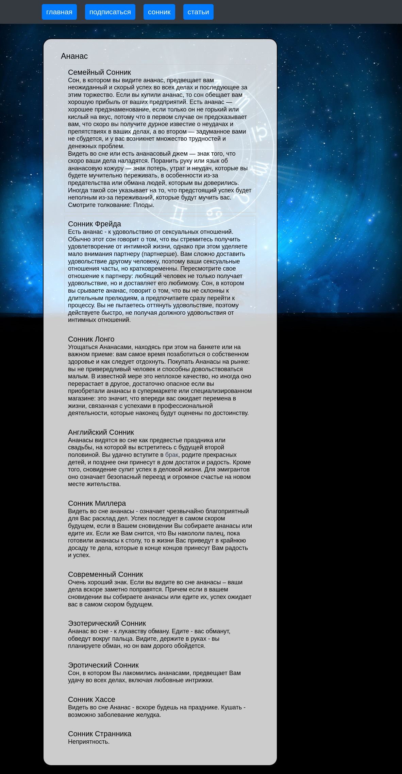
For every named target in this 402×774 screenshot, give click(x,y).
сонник (159, 12)
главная (59, 12)
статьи (198, 12)
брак (171, 454)
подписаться (110, 12)
